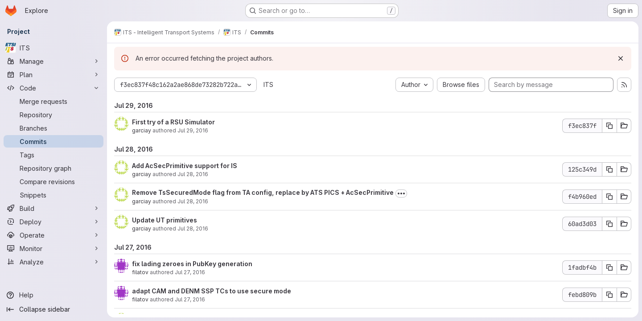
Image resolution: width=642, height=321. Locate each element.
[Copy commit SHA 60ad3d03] (609, 224)
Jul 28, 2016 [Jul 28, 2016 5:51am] (192, 228)
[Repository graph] (53, 168)
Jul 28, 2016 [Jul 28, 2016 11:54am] (192, 174)
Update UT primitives (164, 220)
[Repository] (53, 114)
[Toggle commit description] (401, 193)
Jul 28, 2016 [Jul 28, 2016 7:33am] (192, 201)
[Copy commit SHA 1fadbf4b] (609, 267)
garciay (141, 130)
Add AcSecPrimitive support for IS (184, 165)
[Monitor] (53, 248)
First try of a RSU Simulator (173, 122)
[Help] (53, 295)
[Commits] (53, 141)
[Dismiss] (620, 58)
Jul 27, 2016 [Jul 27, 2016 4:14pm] (190, 272)
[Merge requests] (53, 101)
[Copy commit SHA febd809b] (609, 295)
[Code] (53, 88)
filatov (140, 272)
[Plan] (53, 74)
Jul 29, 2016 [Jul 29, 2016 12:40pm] (192, 130)
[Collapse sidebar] (53, 309)
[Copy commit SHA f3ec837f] (609, 126)
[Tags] (53, 154)
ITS (268, 84)
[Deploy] (53, 221)
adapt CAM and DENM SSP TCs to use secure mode (211, 291)
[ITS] (53, 47)
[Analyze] (53, 261)
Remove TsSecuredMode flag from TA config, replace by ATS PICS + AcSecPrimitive (263, 192)
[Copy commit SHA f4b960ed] (609, 196)
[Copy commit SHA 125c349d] (609, 169)
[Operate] (53, 235)
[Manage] (53, 61)
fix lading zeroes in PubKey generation (192, 264)
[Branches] (53, 128)
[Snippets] (53, 195)
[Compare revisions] (53, 181)
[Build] (53, 208)
